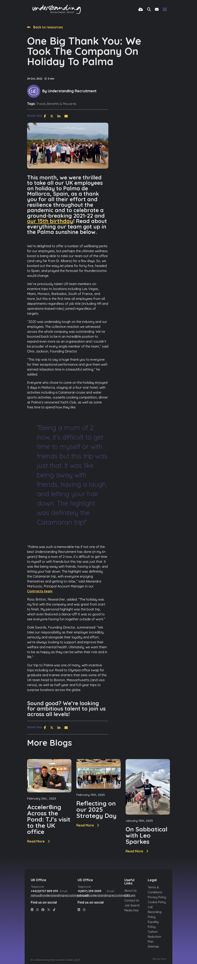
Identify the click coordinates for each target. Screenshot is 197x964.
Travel (40, 103)
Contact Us (131, 900)
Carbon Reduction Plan (154, 936)
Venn (163, 958)
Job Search (132, 905)
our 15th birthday (50, 220)
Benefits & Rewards (61, 103)
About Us (130, 890)
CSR (127, 895)
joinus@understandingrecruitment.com (60, 895)
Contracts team (39, 591)
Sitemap (153, 946)
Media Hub (131, 910)
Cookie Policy (157, 902)
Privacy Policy (157, 897)
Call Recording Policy (154, 912)
